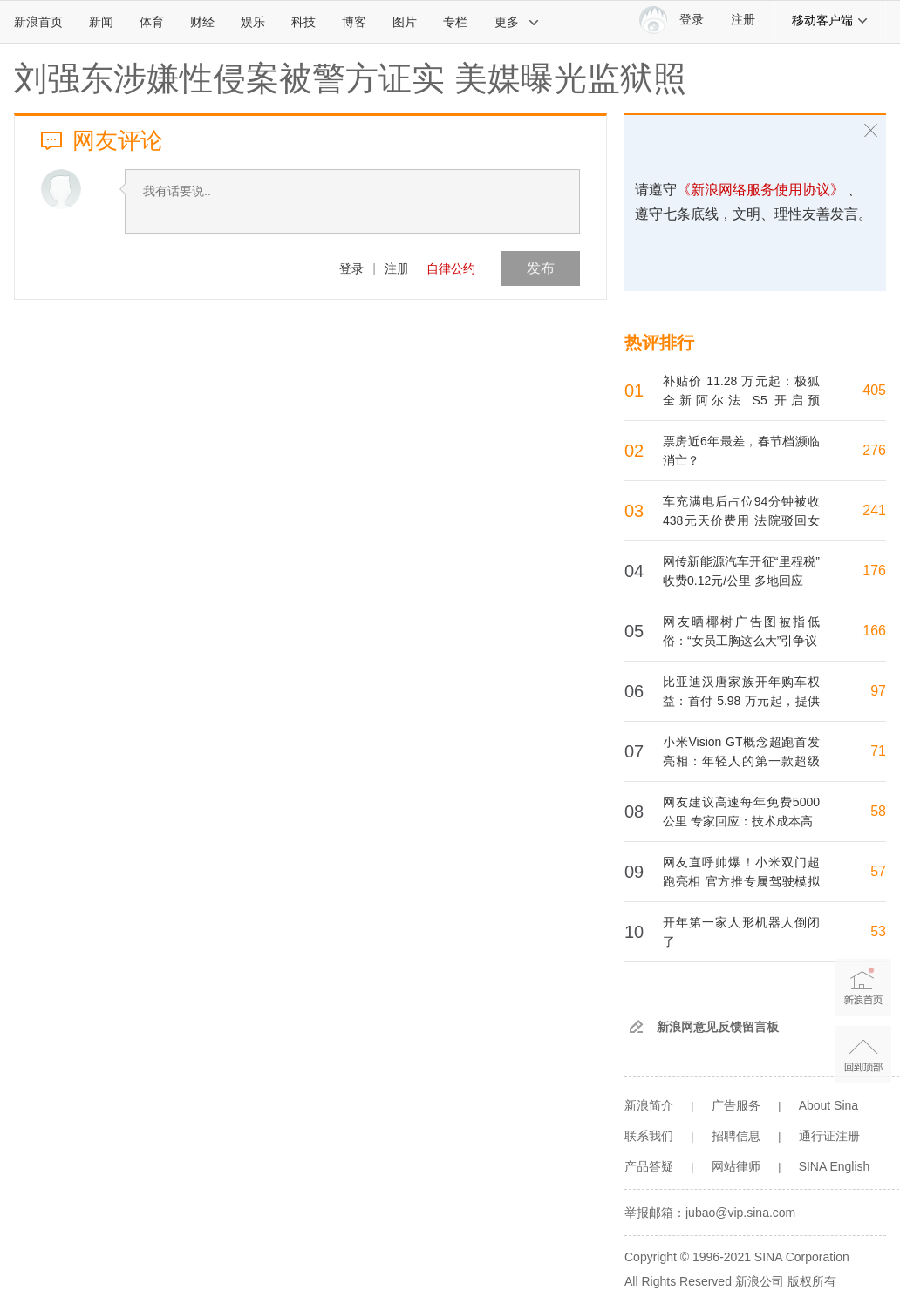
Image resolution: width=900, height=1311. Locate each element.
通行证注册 (829, 1136)
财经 (202, 22)
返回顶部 (863, 1054)
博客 (354, 22)
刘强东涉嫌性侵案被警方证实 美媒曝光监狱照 (350, 78)
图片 (404, 22)
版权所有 (812, 1281)
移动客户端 (830, 20)
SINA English (834, 1166)
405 (874, 390)
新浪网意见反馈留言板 (718, 1027)
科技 (303, 22)
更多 (517, 22)
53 (878, 931)
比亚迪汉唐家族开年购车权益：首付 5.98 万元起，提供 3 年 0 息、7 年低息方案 (741, 701)
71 (878, 751)
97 (878, 690)
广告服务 (736, 1105)
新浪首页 (38, 22)
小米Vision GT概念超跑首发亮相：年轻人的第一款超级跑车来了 (741, 761)
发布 (541, 268)
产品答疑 (648, 1166)
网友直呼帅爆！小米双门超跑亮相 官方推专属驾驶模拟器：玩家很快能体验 (741, 881)
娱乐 (253, 22)
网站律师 (736, 1166)
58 (878, 811)
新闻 (101, 22)
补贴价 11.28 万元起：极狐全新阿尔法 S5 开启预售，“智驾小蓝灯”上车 (741, 400)
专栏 (455, 22)
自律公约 (450, 268)
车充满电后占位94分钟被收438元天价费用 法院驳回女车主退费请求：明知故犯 (741, 520)
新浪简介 (648, 1105)
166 (874, 630)
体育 (152, 22)
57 (878, 871)
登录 (351, 268)
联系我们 (648, 1136)
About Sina (829, 1105)
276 (874, 450)
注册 (743, 19)
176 (874, 570)
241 (874, 510)
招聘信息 (736, 1136)
